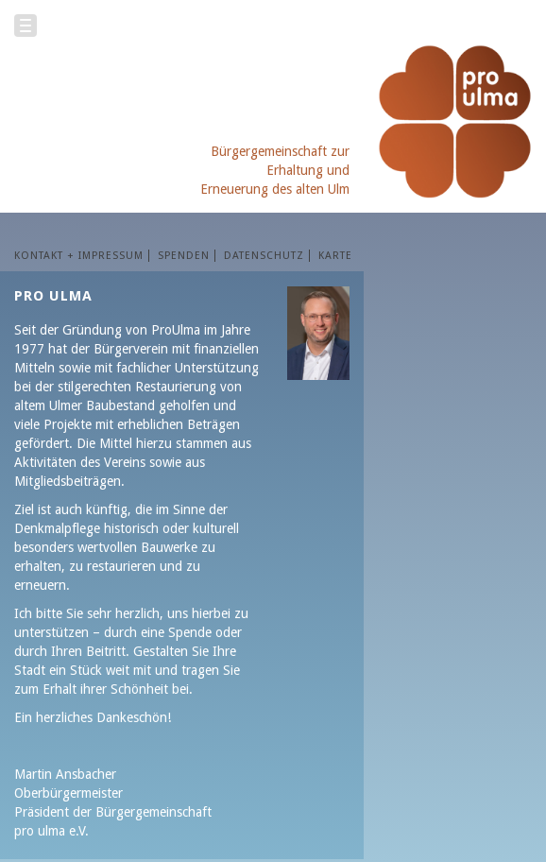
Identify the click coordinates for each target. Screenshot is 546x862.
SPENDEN (184, 256)
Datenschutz (264, 256)
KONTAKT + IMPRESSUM (79, 256)
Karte (335, 256)
